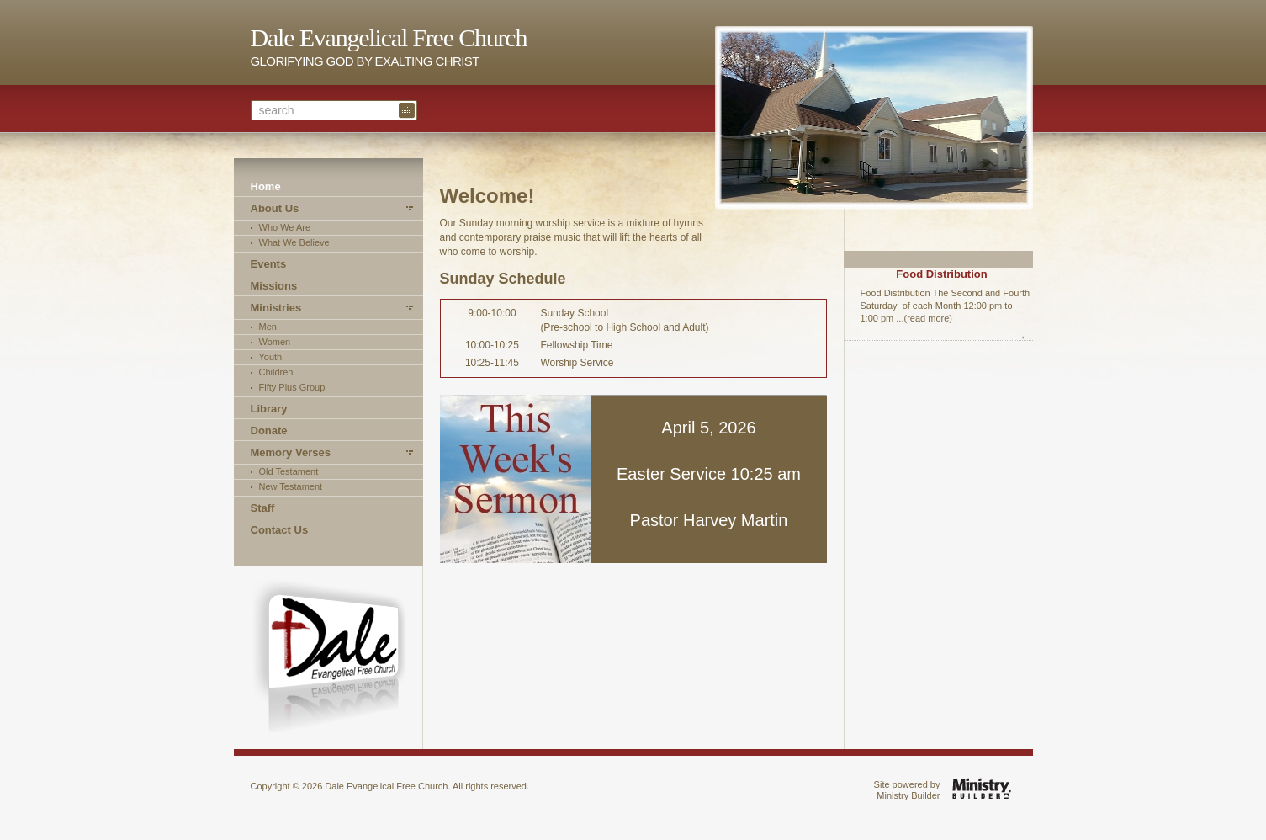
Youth (271, 357)
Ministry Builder (908, 795)
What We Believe (294, 242)
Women (275, 342)
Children (276, 372)
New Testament (291, 486)
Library (269, 408)
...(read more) (924, 318)
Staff (263, 508)
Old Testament (289, 471)
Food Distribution (941, 274)
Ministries (276, 307)
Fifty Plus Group (292, 387)
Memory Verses (291, 452)
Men (268, 327)
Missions (274, 285)
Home (266, 186)
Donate (269, 430)
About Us (275, 208)
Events (269, 264)
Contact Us (280, 530)
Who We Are (285, 227)
